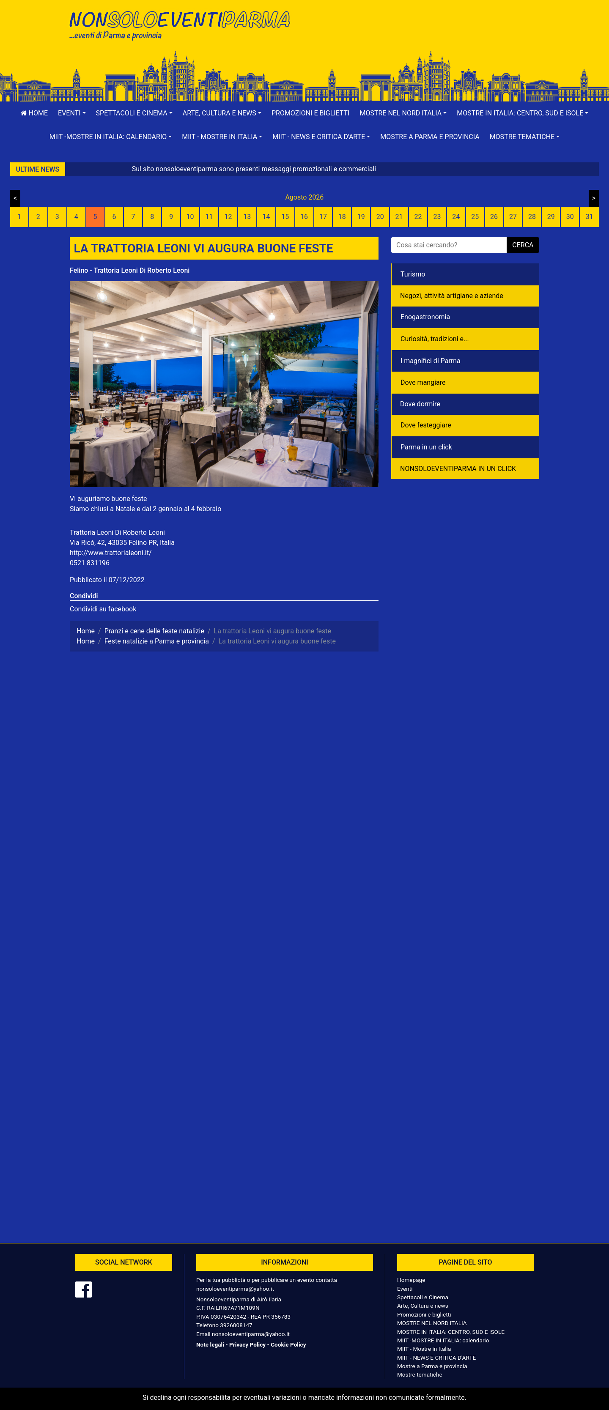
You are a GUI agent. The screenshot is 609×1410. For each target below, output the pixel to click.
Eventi (405, 1288)
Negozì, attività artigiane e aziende (451, 296)
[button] (72, 113)
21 (399, 217)
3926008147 (236, 1325)
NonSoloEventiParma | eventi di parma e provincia (184, 24)
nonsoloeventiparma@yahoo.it (235, 1288)
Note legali (210, 1344)
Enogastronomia (425, 317)
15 (285, 217)
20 (380, 217)
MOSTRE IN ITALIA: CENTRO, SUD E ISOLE (451, 1331)
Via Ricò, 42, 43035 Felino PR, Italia (122, 543)
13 (247, 217)
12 (228, 217)
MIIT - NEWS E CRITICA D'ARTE (436, 1357)
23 (437, 217)
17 (323, 217)
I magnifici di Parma (431, 361)
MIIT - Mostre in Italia (424, 1348)
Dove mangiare (423, 382)
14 (266, 217)
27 (513, 217)
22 (418, 217)
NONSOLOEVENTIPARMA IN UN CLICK (458, 469)
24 (456, 217)
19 (361, 217)
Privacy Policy (247, 1344)
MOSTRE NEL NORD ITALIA (432, 1323)
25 (475, 217)
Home (34, 113)
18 (342, 217)
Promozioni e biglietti (311, 113)
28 (532, 217)
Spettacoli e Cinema (422, 1297)
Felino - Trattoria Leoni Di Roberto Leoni (129, 270)
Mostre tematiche (419, 1374)
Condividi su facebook (103, 609)
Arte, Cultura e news (422, 1305)
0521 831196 (90, 563)
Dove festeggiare (426, 425)
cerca (522, 245)
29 (551, 217)
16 (304, 217)
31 (589, 217)
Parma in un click (426, 447)
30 (570, 217)
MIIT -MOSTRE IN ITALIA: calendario (443, 1340)
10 (190, 217)
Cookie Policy (288, 1344)
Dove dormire (420, 404)
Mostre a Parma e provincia (429, 137)
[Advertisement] (425, 34)
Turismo (413, 274)
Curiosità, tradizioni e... (435, 339)
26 (494, 217)
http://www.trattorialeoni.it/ (111, 553)
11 (209, 217)
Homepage (411, 1279)
